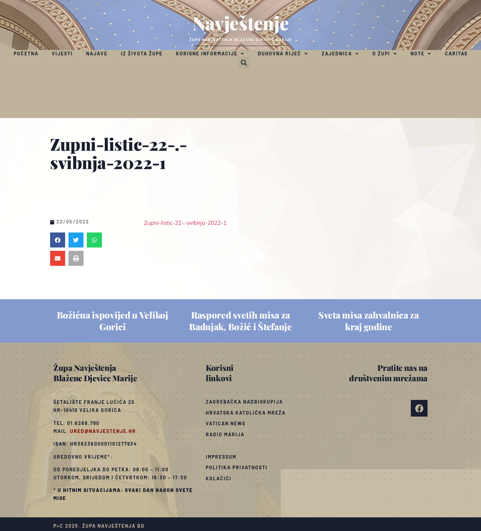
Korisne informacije (210, 53)
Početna (26, 53)
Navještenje (240, 22)
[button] (244, 62)
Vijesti (62, 53)
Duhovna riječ (283, 53)
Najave (97, 53)
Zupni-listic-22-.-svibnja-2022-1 (185, 222)
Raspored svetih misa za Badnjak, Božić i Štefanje (240, 321)
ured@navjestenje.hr (103, 431)
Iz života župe (142, 53)
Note (421, 53)
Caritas (456, 53)
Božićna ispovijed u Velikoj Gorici (112, 321)
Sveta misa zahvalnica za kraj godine (368, 321)
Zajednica (340, 53)
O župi (384, 53)
